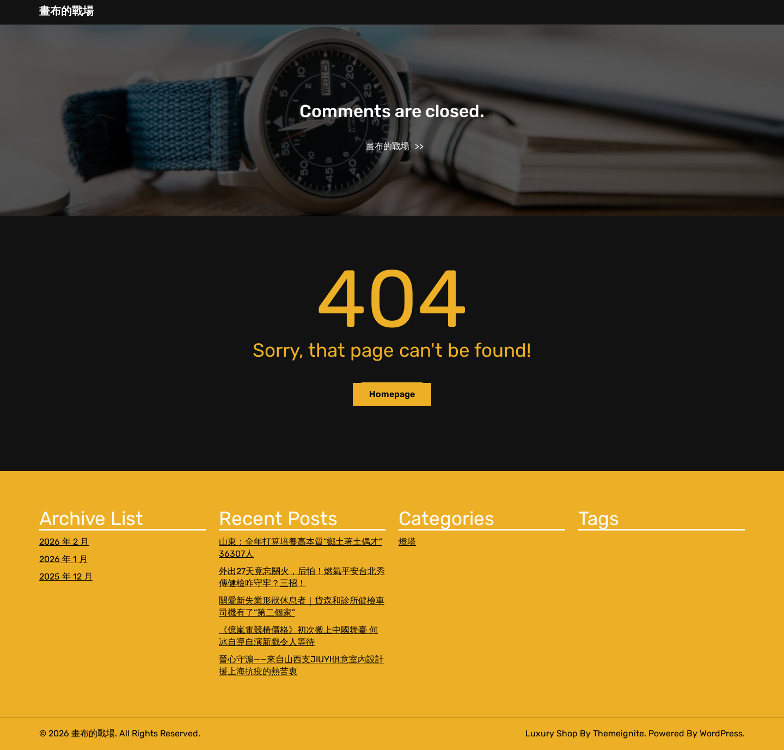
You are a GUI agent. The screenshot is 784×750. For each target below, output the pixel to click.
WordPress (721, 733)
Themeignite (618, 733)
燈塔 (407, 541)
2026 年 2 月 (64, 541)
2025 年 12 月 (66, 576)
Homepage (392, 394)
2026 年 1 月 (63, 559)
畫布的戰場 (66, 10)
